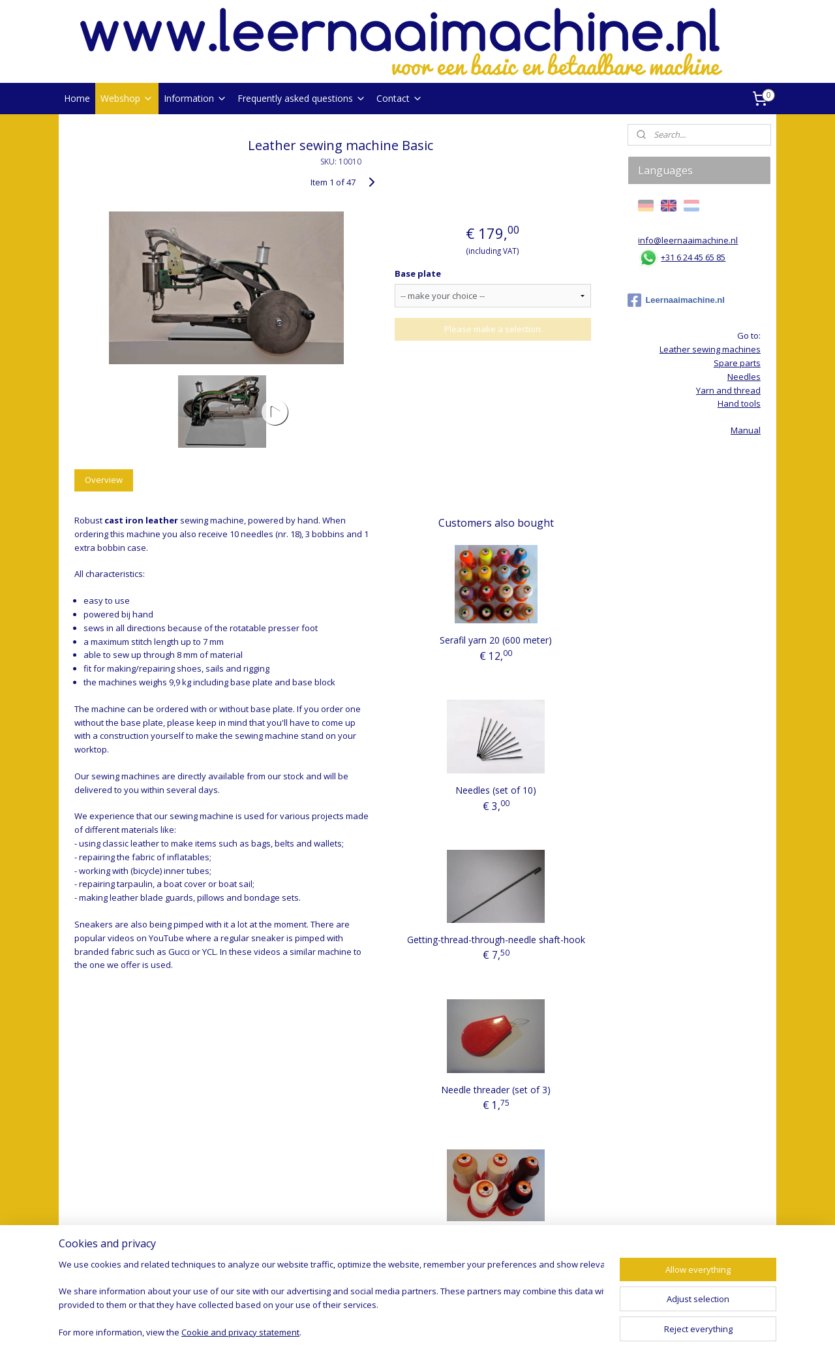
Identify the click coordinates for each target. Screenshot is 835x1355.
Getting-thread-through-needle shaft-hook (496, 939)
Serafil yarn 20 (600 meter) (496, 640)
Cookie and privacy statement (240, 1332)
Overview (104, 480)
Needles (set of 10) (495, 790)
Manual (746, 430)
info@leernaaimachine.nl (688, 240)
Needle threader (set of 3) (496, 1089)
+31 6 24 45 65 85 (693, 257)
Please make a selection (492, 329)
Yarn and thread (728, 390)
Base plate (418, 273)
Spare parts (737, 363)
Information (195, 98)
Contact (399, 98)
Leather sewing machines (710, 349)
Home (77, 98)
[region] (331, 1299)
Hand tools (739, 403)
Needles (744, 376)
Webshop (126, 98)
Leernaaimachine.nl (676, 300)
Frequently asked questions (301, 98)
